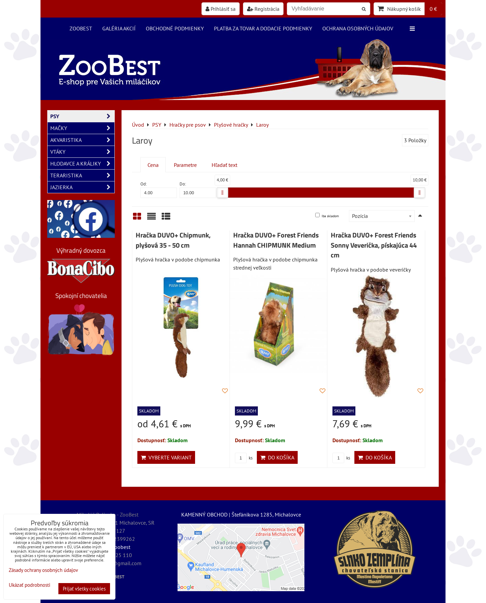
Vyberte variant (166, 457)
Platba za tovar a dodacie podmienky (263, 28)
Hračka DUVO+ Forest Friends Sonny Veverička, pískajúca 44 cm (374, 245)
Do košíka (277, 457)
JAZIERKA (82, 187)
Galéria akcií (119, 28)
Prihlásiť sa (221, 8)
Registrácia (263, 8)
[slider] (222, 192)
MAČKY (82, 128)
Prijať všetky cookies (84, 588)
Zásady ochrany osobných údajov (43, 570)
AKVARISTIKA (82, 140)
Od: (158, 189)
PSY (82, 116)
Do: (198, 189)
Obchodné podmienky (175, 28)
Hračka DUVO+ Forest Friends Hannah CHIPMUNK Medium (276, 240)
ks (243, 458)
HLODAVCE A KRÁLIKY (82, 163)
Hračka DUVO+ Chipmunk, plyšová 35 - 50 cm (173, 240)
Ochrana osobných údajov (357, 28)
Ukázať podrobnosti (29, 585)
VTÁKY (82, 151)
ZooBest (81, 28)
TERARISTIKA (82, 175)
